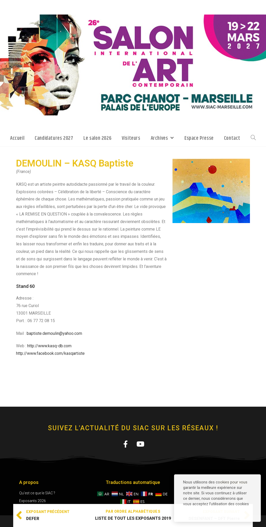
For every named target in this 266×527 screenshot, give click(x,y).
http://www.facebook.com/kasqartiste (50, 353)
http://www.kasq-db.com (49, 345)
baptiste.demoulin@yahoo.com (54, 333)
